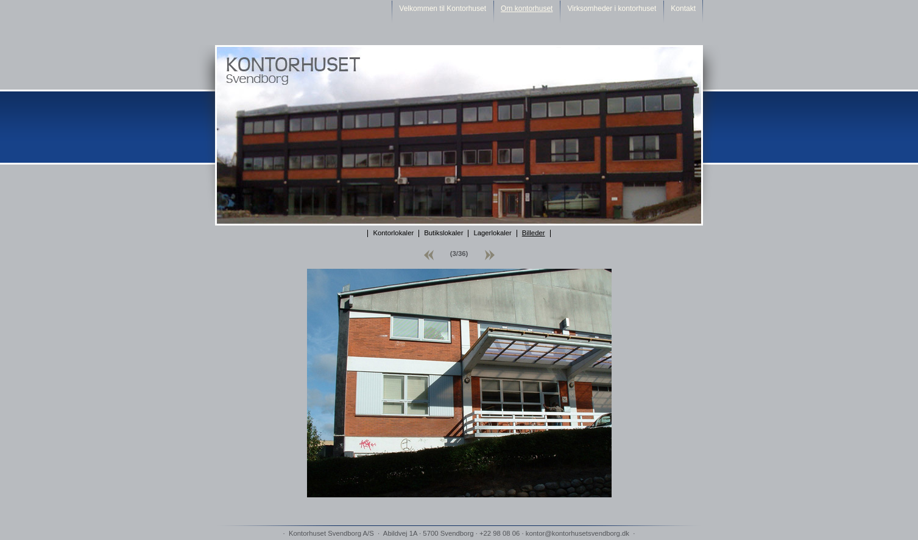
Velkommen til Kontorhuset (442, 8)
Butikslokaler (443, 232)
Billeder (533, 232)
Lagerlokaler (492, 232)
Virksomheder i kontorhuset (611, 8)
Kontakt (683, 8)
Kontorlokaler (393, 232)
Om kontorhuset (527, 8)
